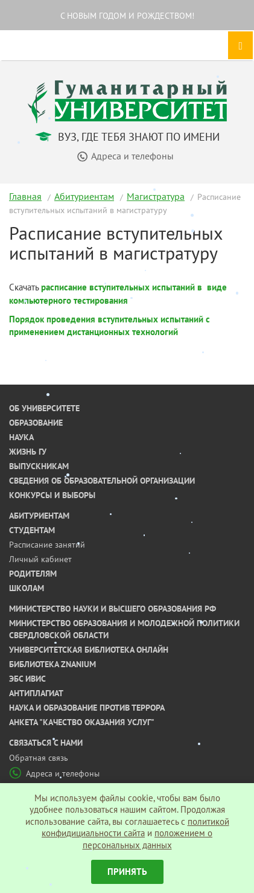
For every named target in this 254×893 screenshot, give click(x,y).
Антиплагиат (36, 693)
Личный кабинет (40, 559)
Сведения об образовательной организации (102, 480)
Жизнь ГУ (27, 451)
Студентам (32, 530)
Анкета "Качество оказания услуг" (81, 722)
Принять (127, 871)
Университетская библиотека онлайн (88, 649)
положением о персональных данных (148, 839)
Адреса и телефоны (54, 773)
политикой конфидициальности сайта (135, 827)
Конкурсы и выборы (52, 495)
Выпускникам (39, 466)
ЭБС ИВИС (27, 678)
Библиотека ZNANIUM (52, 664)
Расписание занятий (47, 544)
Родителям (33, 573)
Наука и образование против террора (87, 707)
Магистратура (156, 196)
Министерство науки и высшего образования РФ (112, 608)
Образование (36, 422)
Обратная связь (38, 757)
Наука (21, 437)
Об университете (44, 408)
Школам (26, 588)
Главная (25, 196)
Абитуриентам (84, 196)
